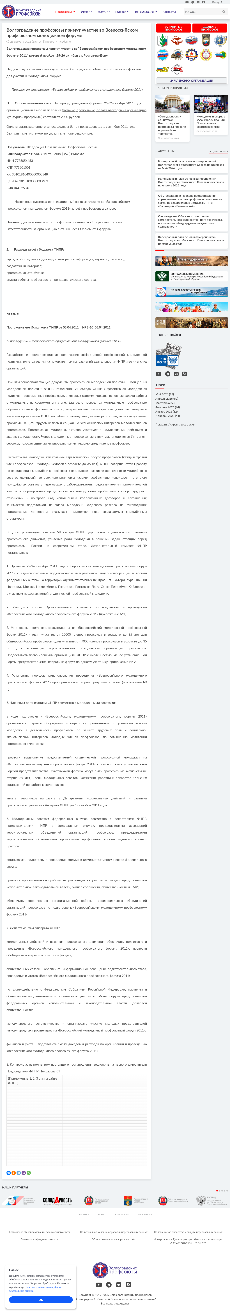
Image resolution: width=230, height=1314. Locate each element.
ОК (41, 1299)
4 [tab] (224, 1191)
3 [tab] (222, 1191)
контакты (122, 1215)
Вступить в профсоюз (173, 28)
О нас (102, 1215)
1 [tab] (217, 1191)
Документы (164, 150)
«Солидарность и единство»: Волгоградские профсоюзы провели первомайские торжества (172, 125)
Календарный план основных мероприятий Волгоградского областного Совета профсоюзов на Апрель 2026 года (191, 182)
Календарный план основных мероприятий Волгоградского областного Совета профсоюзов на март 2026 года (191, 240)
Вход (217, 2)
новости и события (59, 41)
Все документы (218, 151)
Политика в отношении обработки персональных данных (114, 1232)
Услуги (103, 11)
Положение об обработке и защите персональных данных (188, 1232)
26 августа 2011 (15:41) (25, 41)
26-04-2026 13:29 (208, 131)
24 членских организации (191, 80)
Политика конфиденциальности (39, 1239)
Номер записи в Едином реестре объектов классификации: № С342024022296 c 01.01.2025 (188, 1241)
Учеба (86, 11)
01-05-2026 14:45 (170, 138)
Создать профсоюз (209, 28)
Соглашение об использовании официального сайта (39, 1232)
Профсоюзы (65, 11)
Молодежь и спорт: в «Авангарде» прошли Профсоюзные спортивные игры (211, 122)
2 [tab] (219, 1191)
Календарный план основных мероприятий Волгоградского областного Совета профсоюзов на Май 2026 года (191, 165)
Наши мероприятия (171, 88)
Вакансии (145, 1215)
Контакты (169, 11)
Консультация (146, 11)
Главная (83, 1215)
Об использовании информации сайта (114, 1239)
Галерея (122, 11)
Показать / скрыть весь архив (175, 424)
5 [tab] (227, 1191)
